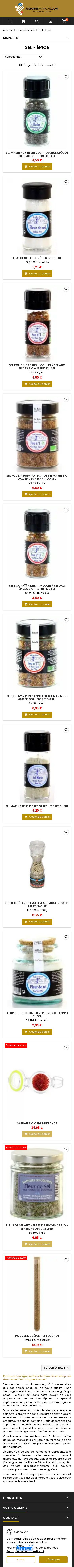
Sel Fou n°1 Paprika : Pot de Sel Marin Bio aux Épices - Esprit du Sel (37, 477)
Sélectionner (24, 57)
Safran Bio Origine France (37, 1123)
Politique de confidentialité (25, 1551)
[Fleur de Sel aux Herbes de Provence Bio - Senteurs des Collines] (37, 1148)
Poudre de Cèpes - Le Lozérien (37, 1336)
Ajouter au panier (37, 166)
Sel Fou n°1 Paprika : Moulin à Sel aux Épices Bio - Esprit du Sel (37, 366)
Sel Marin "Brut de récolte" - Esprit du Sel (37, 806)
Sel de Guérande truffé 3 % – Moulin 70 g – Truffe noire (37, 904)
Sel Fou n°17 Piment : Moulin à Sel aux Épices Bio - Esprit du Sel (37, 587)
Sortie (20, 1559)
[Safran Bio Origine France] (37, 1045)
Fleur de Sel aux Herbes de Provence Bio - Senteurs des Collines (37, 1227)
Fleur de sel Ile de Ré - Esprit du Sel (37, 258)
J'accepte (53, 1559)
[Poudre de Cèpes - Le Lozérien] (37, 1258)
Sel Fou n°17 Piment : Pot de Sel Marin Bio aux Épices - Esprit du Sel (37, 697)
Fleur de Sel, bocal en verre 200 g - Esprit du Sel (37, 1014)
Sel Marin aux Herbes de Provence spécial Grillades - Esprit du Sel (37, 154)
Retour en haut (56, 1368)
